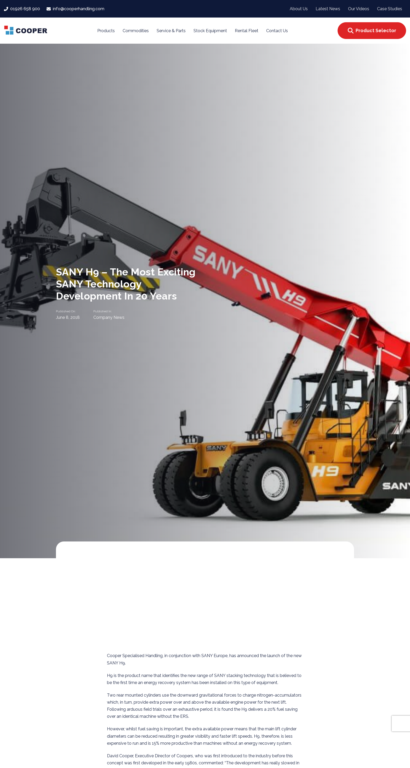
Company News (108, 317)
